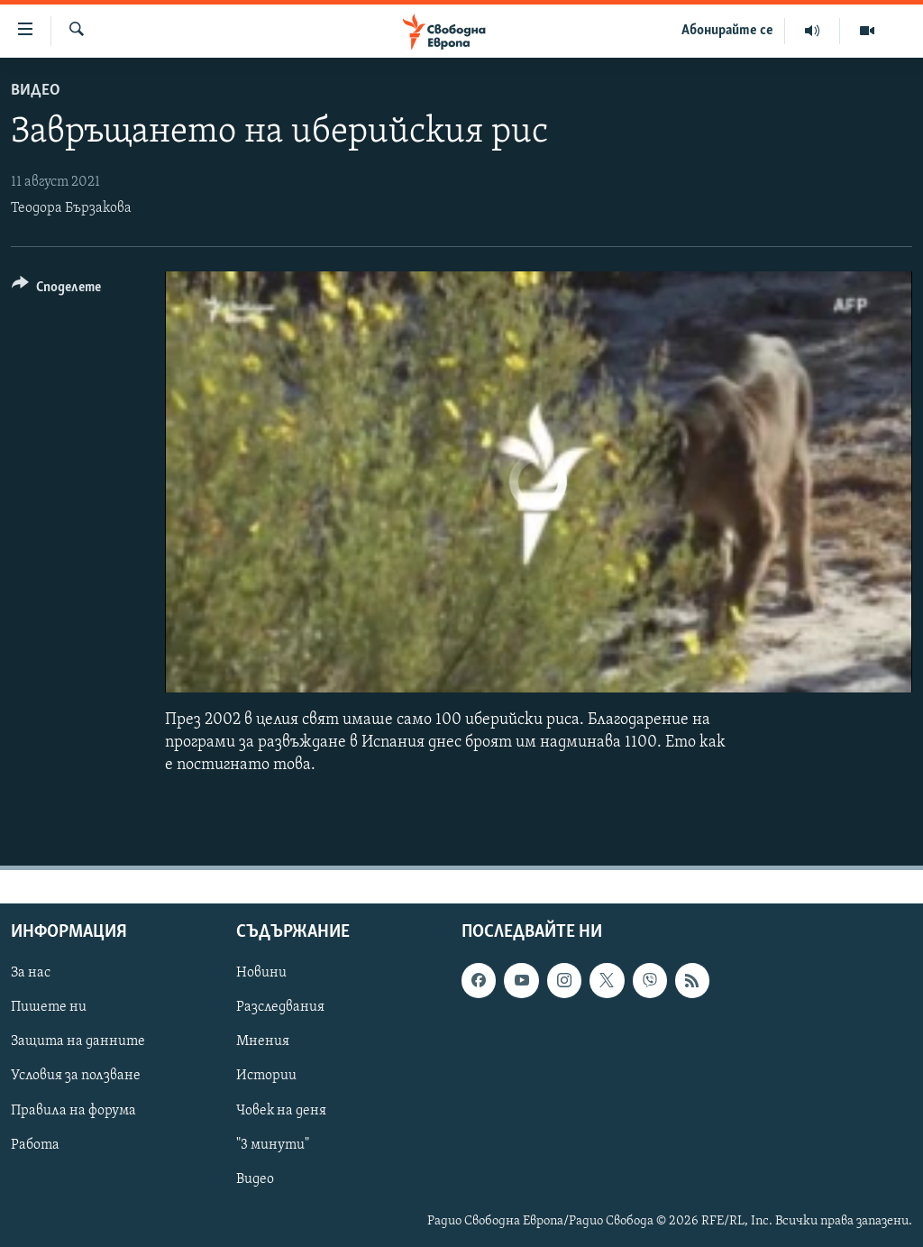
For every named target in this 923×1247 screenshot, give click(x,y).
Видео (35, 90)
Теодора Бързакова (71, 208)
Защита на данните (78, 1042)
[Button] (56, 289)
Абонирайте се (727, 30)
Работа (35, 1145)
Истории (266, 1076)
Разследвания (280, 1008)
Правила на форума (73, 1111)
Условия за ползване (76, 1076)
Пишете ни (49, 1008)
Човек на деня (281, 1111)
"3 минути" (272, 1145)
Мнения (262, 1042)
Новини (261, 973)
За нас (30, 973)
